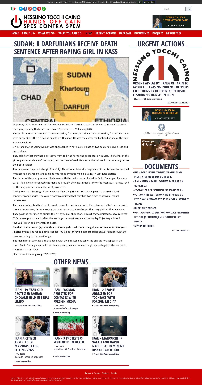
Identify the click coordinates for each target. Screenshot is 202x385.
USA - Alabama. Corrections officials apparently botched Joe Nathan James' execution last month (161, 217)
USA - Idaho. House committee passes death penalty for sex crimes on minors (158, 175)
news (89, 33)
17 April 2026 (21, 305)
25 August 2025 (140, 99)
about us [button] (28, 33)
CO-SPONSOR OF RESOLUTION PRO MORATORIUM (158, 190)
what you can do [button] (70, 33)
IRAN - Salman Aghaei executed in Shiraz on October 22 (158, 184)
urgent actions (105, 33)
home (15, 33)
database (125, 33)
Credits (114, 373)
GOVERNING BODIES (144, 226)
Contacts (105, 373)
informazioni (149, 2)
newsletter (173, 33)
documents (141, 33)
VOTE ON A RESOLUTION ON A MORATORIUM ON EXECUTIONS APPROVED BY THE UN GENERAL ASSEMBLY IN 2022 (161, 199)
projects (157, 33)
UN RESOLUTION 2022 (145, 208)
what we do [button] (46, 33)
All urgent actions (178, 102)
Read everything (34, 305)
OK (139, 2)
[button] (14, 9)
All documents (180, 230)
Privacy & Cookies (92, 373)
